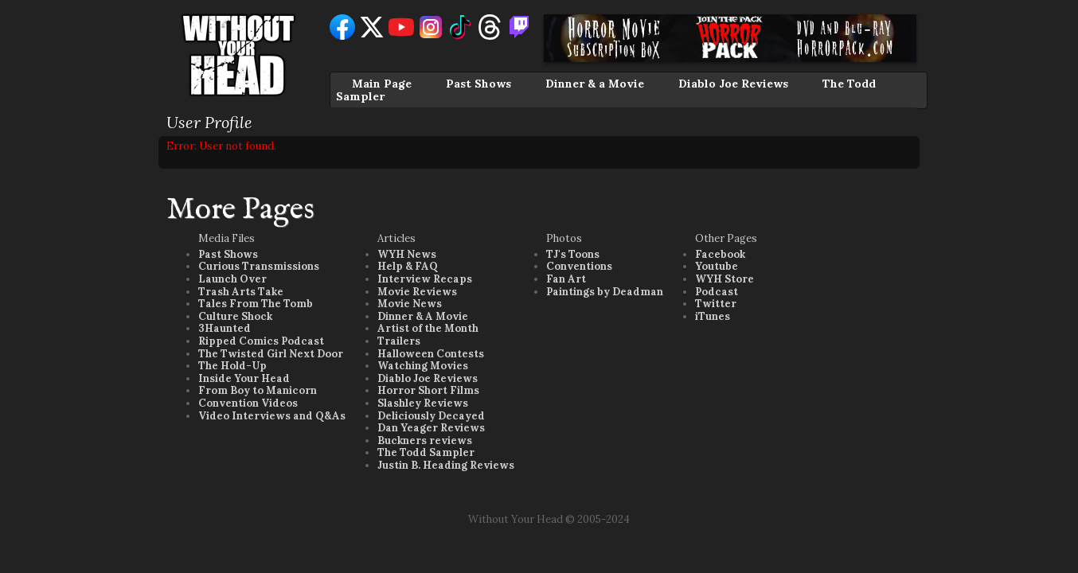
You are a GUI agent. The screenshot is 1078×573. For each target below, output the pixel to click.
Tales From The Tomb (255, 303)
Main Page (382, 83)
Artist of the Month (427, 328)
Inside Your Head (244, 378)
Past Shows (478, 83)
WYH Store (724, 279)
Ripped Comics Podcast (261, 341)
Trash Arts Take (240, 291)
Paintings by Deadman (604, 291)
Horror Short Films (428, 390)
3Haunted (224, 328)
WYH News (406, 254)
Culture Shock (235, 316)
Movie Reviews (417, 291)
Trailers (398, 341)
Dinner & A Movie (422, 316)
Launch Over (232, 279)
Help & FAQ (407, 266)
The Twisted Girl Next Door (270, 354)
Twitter (715, 303)
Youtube (716, 266)
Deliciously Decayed (431, 416)
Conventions (579, 266)
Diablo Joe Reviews (733, 83)
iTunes (712, 316)
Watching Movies (422, 365)
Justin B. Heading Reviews (445, 465)
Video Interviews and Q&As (272, 416)
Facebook (720, 254)
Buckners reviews (424, 440)
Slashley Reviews (422, 403)
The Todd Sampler (426, 452)
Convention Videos (248, 403)
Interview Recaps (424, 279)
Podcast (716, 291)
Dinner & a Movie (594, 83)
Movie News (409, 303)
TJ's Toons (573, 254)
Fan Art (566, 279)
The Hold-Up (232, 365)
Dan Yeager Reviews (431, 428)
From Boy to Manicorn (257, 390)
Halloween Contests (430, 354)
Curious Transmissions (258, 266)
